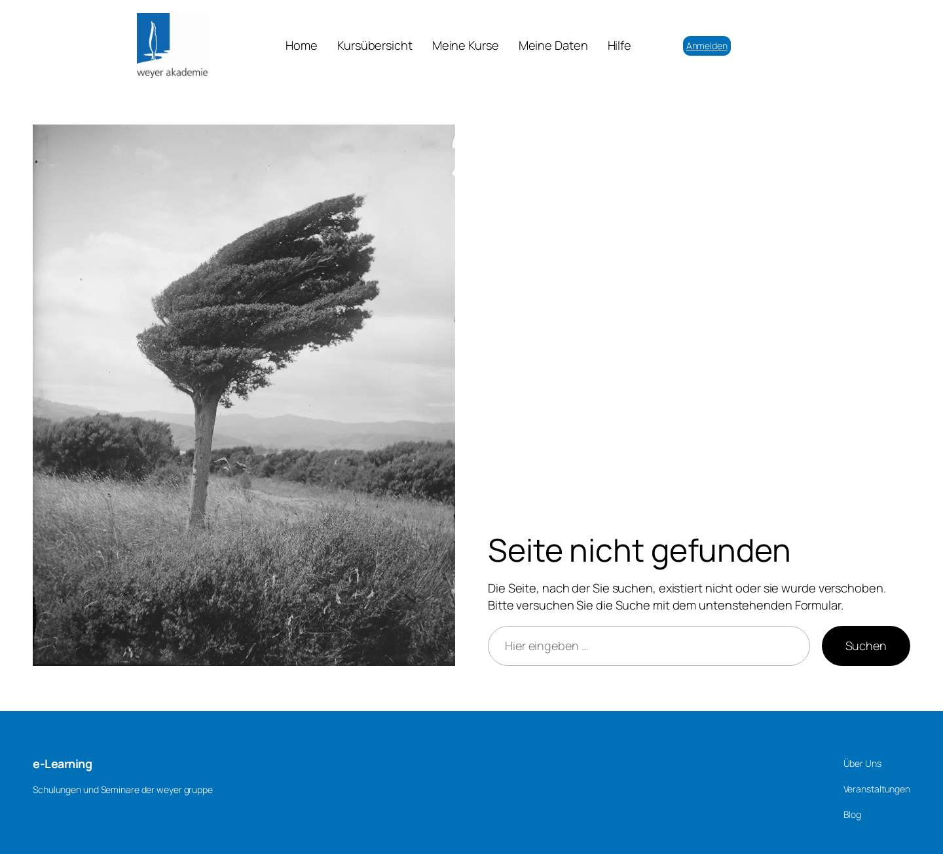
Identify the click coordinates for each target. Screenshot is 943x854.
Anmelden (707, 45)
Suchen (866, 645)
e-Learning (62, 763)
